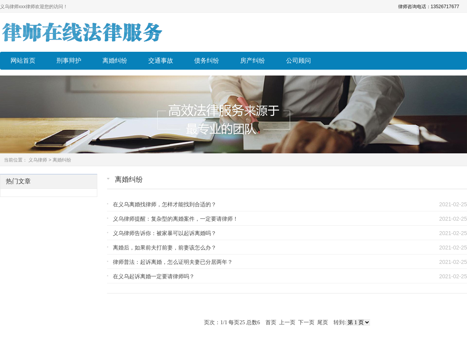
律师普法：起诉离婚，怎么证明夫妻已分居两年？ (173, 262)
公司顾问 (298, 60)
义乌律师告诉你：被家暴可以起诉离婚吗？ (164, 233)
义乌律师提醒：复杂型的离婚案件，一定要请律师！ (175, 219)
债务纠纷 (206, 60)
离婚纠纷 (114, 60)
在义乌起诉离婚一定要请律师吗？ (154, 276)
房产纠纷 (252, 60)
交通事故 (160, 60)
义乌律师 (37, 160)
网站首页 (23, 60)
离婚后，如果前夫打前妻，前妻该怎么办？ (164, 247)
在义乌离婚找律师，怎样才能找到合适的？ (164, 204)
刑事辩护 (68, 60)
